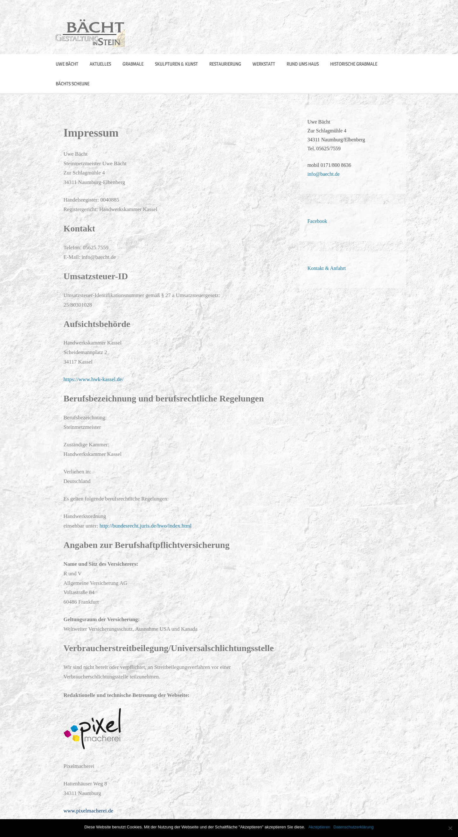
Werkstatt (264, 64)
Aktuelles (100, 64)
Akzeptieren (319, 827)
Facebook (317, 221)
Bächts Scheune (72, 84)
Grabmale (132, 64)
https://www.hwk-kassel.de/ (94, 379)
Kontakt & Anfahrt (326, 268)
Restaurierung (225, 64)
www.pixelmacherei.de (89, 811)
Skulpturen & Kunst (176, 64)
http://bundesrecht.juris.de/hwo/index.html (145, 526)
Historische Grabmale (353, 64)
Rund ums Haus (303, 64)
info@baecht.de (323, 174)
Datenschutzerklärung (353, 827)
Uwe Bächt (67, 64)
